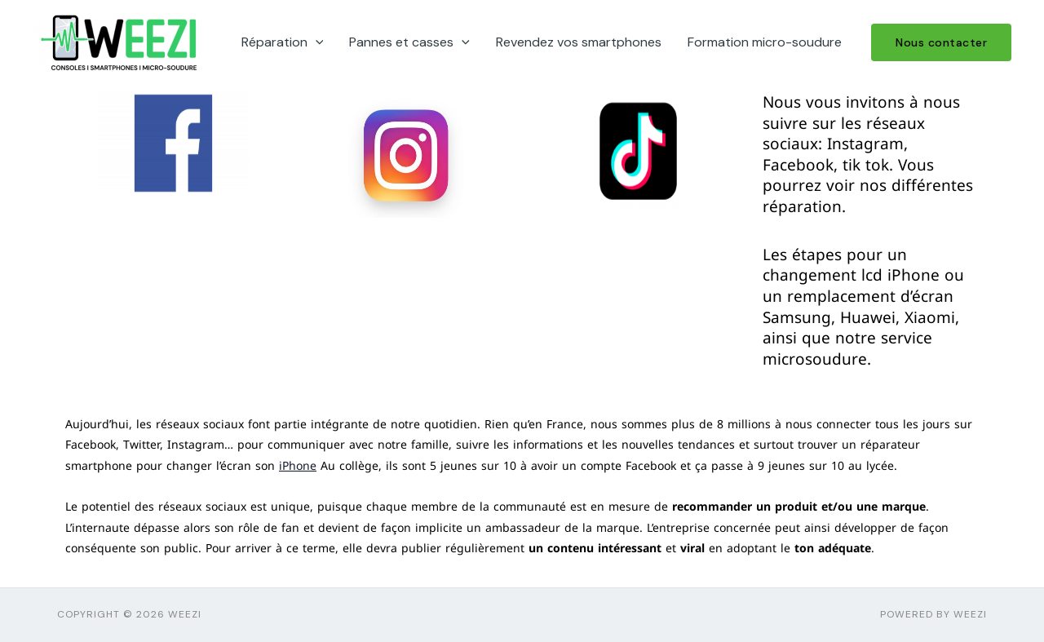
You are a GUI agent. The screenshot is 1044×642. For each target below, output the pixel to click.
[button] (941, 42)
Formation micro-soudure (765, 42)
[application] (315, 42)
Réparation (282, 42)
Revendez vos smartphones (578, 42)
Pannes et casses (409, 42)
